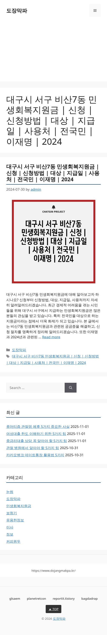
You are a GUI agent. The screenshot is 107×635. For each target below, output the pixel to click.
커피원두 (13, 541)
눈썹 (9, 491)
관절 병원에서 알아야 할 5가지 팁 (32, 447)
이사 (9, 527)
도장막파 (16, 10)
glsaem (14, 598)
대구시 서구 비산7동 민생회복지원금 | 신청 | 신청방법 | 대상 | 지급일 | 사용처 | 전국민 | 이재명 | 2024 (52, 173)
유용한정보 (15, 520)
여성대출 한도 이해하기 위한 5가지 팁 (36, 433)
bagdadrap (89, 598)
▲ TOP (54, 609)
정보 (9, 534)
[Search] (71, 388)
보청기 (11, 513)
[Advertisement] (53, 52)
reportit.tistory (64, 598)
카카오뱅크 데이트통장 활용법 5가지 (35, 454)
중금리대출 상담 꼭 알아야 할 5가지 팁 (36, 440)
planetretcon (36, 598)
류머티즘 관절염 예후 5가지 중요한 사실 (38, 426)
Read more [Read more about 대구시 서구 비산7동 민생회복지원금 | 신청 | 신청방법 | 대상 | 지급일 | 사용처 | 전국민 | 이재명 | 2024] (51, 337)
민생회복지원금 (18, 505)
